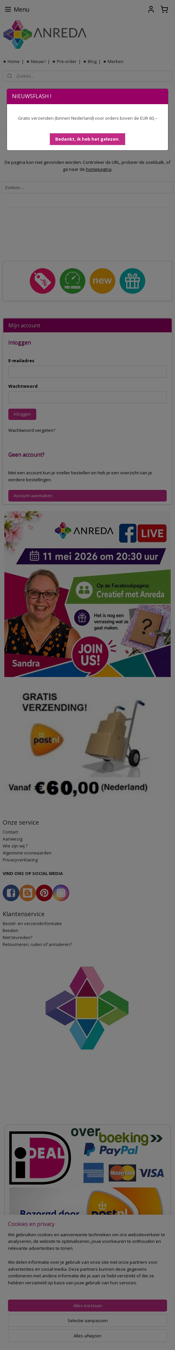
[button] (87, 139)
